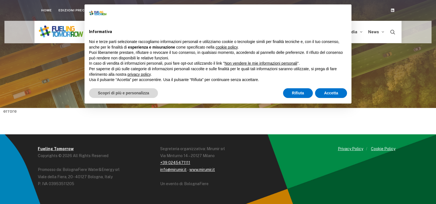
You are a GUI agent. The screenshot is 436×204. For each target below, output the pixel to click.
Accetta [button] (331, 93)
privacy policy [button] (139, 74)
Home (46, 10)
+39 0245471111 (175, 162)
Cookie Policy (383, 149)
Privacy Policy (350, 149)
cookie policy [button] (226, 47)
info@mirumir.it (173, 169)
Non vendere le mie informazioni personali (260, 63)
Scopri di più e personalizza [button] (123, 93)
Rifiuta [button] (298, 93)
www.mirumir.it (202, 169)
